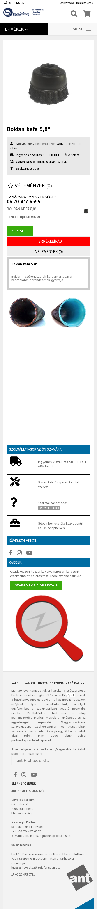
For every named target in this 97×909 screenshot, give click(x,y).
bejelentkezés (45, 144)
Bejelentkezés (84, 3)
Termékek (15, 29)
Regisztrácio (66, 3)
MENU (82, 29)
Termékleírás (49, 241)
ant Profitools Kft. (33, 761)
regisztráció (73, 144)
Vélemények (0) (30, 186)
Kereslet (20, 231)
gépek (70, 695)
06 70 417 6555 (23, 202)
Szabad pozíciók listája (36, 585)
